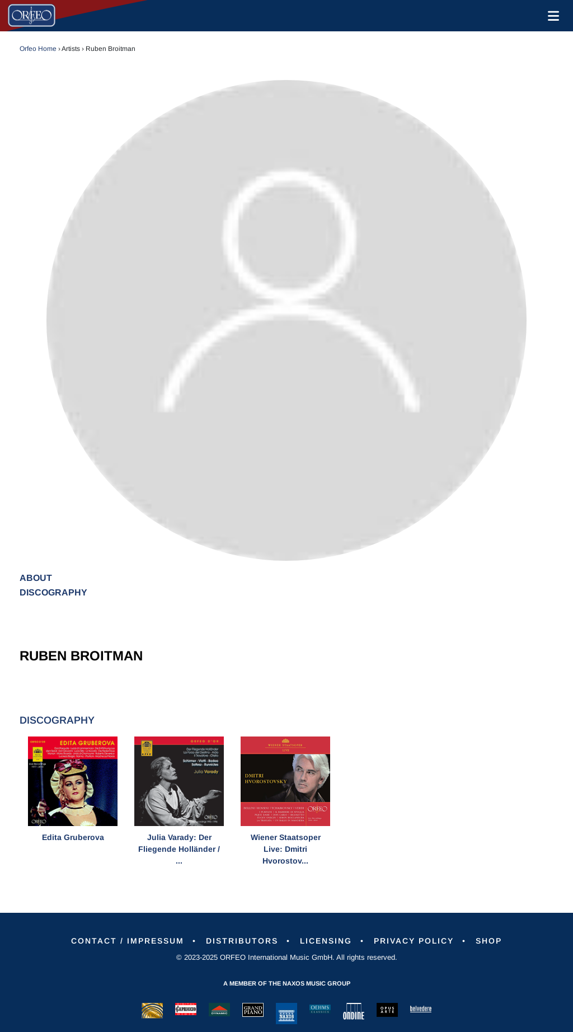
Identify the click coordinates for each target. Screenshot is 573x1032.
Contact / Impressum (127, 940)
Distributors (242, 940)
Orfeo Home (38, 49)
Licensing (326, 940)
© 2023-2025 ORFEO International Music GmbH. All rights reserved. (286, 957)
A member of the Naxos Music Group (286, 983)
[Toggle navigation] (551, 15)
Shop (489, 940)
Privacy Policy (414, 940)
